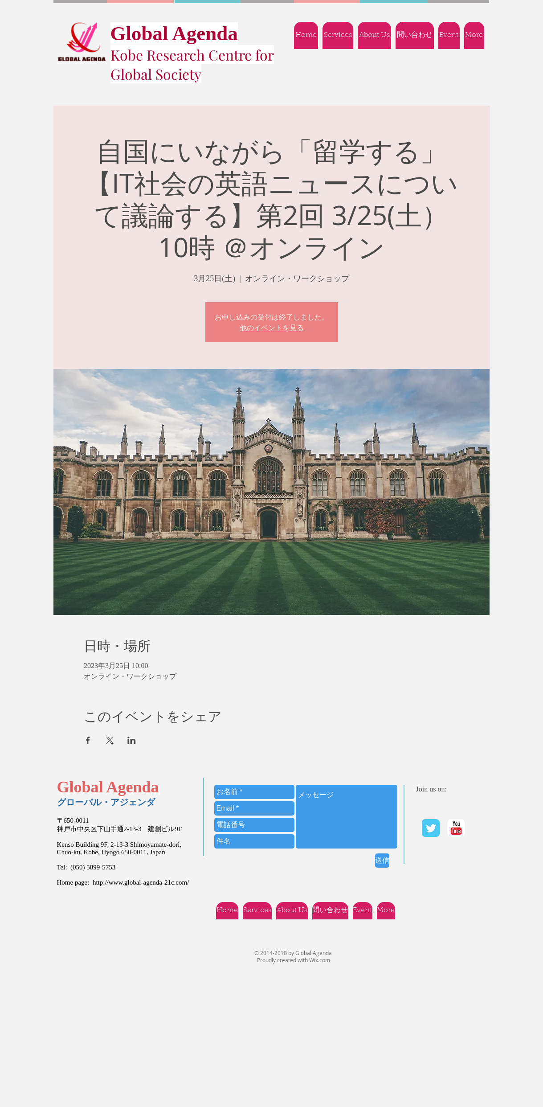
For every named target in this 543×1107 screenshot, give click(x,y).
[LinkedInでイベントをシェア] (131, 740)
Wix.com (319, 960)
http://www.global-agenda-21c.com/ (141, 882)
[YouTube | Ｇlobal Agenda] (456, 828)
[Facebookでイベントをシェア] (88, 740)
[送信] (382, 860)
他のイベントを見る (272, 327)
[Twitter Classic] (431, 828)
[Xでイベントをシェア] (110, 740)
